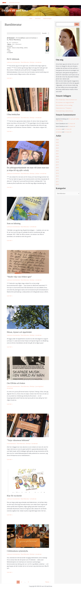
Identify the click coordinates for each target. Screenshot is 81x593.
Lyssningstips (39, 386)
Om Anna (37, 18)
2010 (57, 184)
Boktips (32, 62)
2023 (57, 148)
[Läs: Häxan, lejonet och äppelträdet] (28, 317)
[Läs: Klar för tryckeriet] (28, 480)
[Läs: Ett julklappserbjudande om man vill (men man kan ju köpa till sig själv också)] (28, 152)
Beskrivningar (47, 18)
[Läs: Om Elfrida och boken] (28, 368)
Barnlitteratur (25, 62)
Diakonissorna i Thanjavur (64, 108)
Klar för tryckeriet (14, 496)
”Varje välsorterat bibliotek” (18, 440)
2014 (57, 173)
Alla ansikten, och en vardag (64, 105)
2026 (57, 140)
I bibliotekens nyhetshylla (17, 551)
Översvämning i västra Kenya (64, 111)
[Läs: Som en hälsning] (28, 208)
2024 (57, 145)
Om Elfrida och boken (16, 383)
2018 (57, 162)
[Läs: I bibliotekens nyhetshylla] (28, 536)
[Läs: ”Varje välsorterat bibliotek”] (28, 425)
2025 (57, 142)
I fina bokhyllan (13, 114)
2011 (57, 182)
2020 (57, 156)
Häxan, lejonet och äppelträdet (19, 332)
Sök (77, 24)
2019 (57, 159)
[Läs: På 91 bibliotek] (28, 44)
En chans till (71, 123)
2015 (57, 170)
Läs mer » (10, 78)
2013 (57, 176)
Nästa (48, 582)
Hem (31, 18)
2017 (57, 165)
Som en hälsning (13, 223)
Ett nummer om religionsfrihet (65, 102)
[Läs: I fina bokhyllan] (28, 99)
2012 (57, 179)
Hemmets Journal (14, 2)
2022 (57, 151)
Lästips (37, 173)
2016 (57, 168)
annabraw (59, 129)
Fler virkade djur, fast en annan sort (66, 100)
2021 (57, 154)
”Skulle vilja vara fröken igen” (19, 277)
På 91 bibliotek (13, 59)
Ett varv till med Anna (15, 10)
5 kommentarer (11, 443)
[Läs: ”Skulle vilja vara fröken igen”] (28, 262)
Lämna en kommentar (13, 62)
